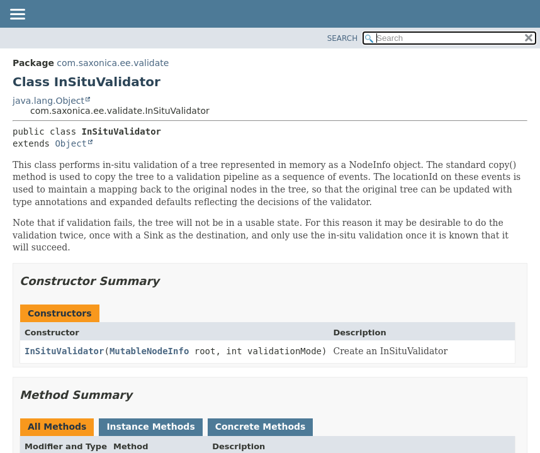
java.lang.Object (48, 101)
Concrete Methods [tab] (260, 427)
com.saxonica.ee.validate (113, 63)
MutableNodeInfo (149, 351)
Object (71, 143)
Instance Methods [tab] (150, 427)
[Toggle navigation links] (17, 15)
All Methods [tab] (57, 427)
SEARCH (342, 38)
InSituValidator (64, 351)
